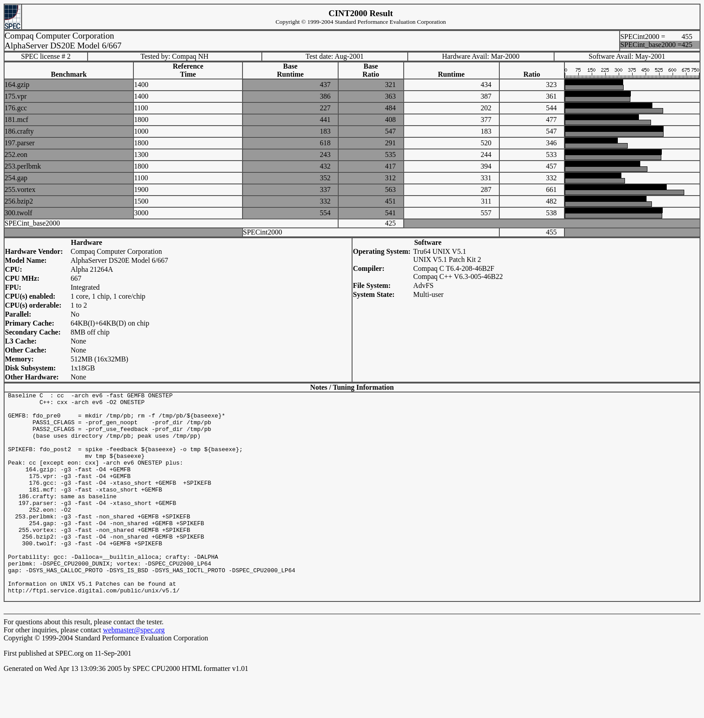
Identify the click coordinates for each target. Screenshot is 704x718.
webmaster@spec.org (134, 671)
